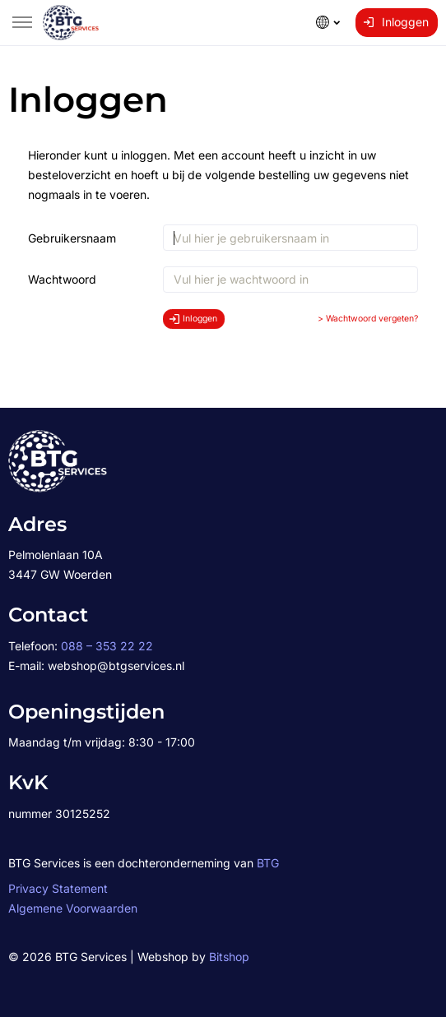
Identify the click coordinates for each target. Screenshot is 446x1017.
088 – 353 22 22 (107, 646)
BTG (268, 863)
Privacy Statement (58, 888)
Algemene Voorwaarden (72, 908)
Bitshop (229, 957)
